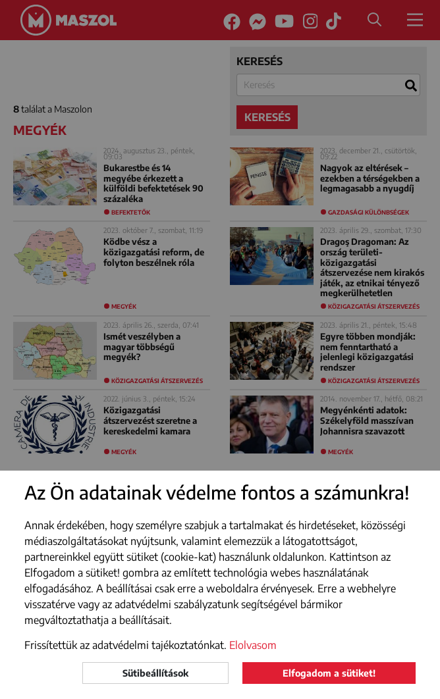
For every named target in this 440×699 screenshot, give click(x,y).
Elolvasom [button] (253, 645)
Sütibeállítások (155, 673)
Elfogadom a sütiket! (329, 673)
